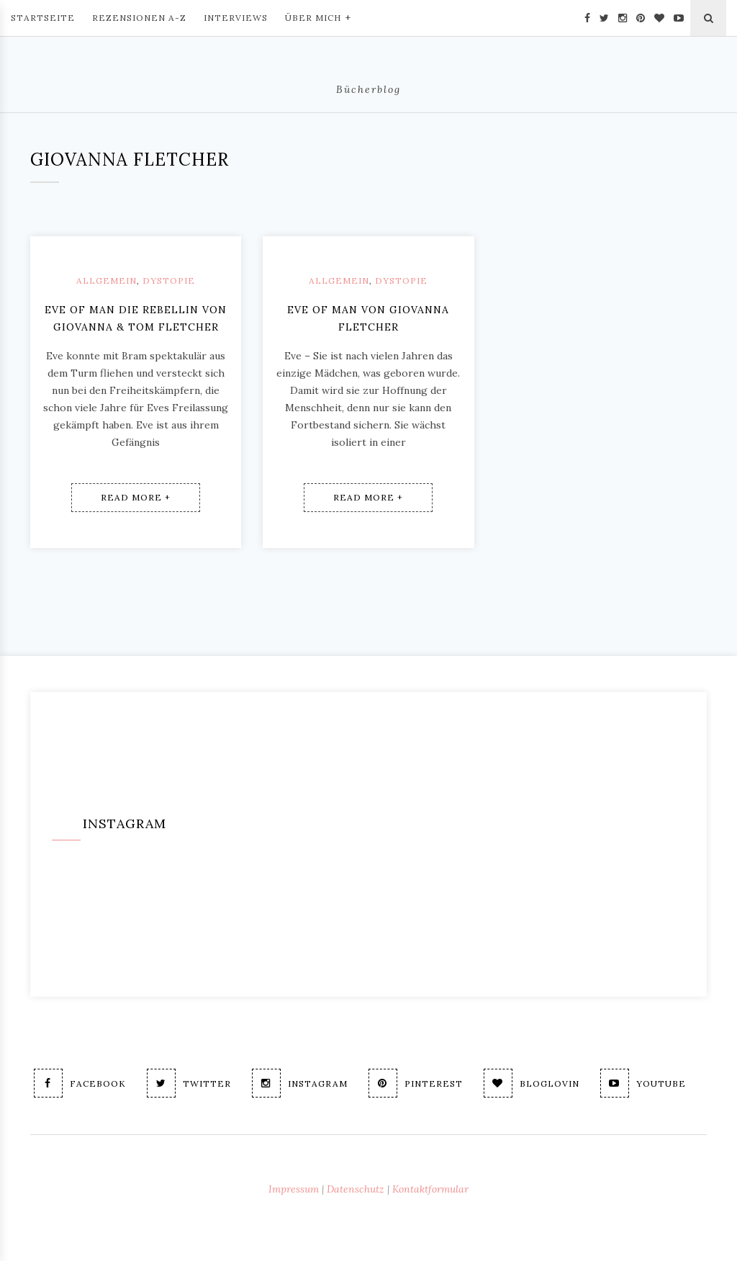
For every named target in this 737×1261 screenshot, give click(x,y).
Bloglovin (531, 1083)
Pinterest (415, 1083)
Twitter (189, 1083)
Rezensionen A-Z (139, 17)
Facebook (80, 1083)
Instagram (300, 1083)
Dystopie (169, 280)
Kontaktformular (430, 1189)
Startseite (43, 17)
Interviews (236, 17)
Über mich (318, 16)
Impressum (293, 1189)
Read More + (136, 497)
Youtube (643, 1083)
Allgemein (106, 280)
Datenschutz (355, 1189)
